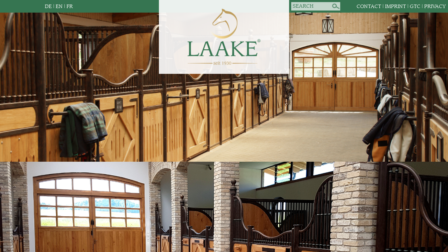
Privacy (435, 6)
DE (48, 6)
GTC (415, 6)
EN (59, 6)
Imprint (395, 6)
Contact (369, 6)
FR (69, 6)
